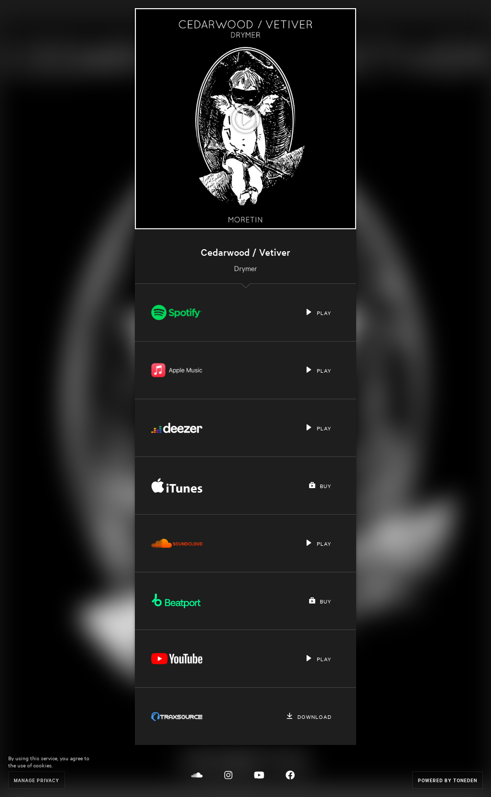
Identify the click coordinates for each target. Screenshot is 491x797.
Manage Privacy (36, 780)
